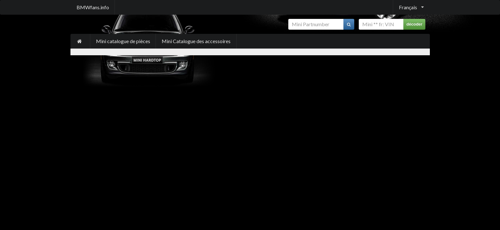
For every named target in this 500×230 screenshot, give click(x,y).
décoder (414, 24)
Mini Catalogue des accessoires (196, 41)
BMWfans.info (93, 7)
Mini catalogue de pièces (123, 41)
